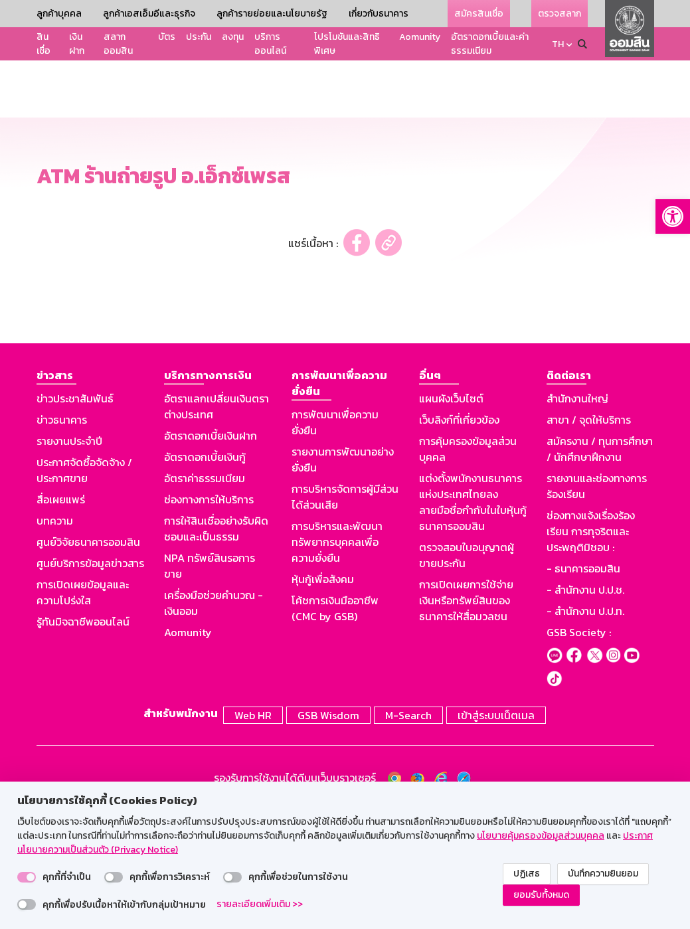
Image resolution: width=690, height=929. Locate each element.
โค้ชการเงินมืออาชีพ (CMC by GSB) (335, 731)
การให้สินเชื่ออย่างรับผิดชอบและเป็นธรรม (216, 651)
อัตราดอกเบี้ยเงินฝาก (210, 558)
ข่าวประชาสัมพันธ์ (75, 521)
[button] (672, 216)
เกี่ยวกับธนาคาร (378, 14)
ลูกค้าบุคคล (59, 14)
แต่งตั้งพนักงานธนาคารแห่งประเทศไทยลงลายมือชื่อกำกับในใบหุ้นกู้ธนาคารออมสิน (473, 625)
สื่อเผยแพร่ (61, 622)
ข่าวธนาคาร (62, 542)
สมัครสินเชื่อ (478, 14)
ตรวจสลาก (559, 14)
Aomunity (419, 37)
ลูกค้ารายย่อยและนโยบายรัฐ (271, 14)
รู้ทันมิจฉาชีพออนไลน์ (83, 744)
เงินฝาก (76, 44)
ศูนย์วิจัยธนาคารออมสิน (88, 665)
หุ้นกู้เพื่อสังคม (323, 702)
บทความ (55, 643)
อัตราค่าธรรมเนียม (204, 601)
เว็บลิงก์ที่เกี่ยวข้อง (459, 542)
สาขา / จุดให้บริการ (589, 542)
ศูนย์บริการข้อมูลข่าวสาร (90, 686)
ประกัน (198, 37)
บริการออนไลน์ (270, 44)
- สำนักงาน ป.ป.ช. (585, 712)
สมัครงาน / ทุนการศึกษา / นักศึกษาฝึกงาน (600, 572)
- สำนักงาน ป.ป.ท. (585, 734)
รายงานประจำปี (69, 564)
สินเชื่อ (43, 44)
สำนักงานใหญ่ (577, 521)
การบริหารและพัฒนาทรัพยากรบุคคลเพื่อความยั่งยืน (337, 665)
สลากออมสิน (118, 44)
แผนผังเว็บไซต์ (451, 521)
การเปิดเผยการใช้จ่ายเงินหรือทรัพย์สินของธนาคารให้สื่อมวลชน (466, 723)
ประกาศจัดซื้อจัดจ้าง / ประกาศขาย (84, 593)
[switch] (26, 877)
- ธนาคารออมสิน (583, 691)
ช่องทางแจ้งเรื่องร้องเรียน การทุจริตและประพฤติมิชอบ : (591, 654)
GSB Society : (579, 755)
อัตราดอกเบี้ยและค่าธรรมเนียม (490, 44)
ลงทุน (233, 37)
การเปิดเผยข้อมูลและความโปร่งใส (83, 715)
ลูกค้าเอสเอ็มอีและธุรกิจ (149, 14)
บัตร (166, 37)
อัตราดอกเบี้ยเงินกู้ (205, 580)
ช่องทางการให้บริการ (209, 622)
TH (558, 44)
